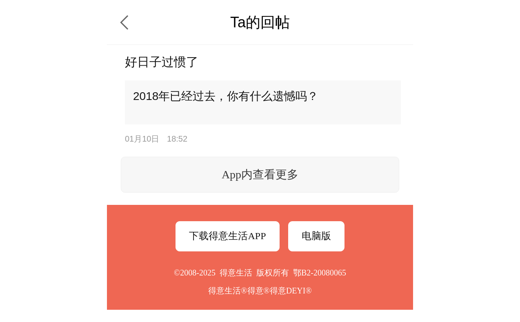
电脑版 (316, 236)
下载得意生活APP (227, 236)
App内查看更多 (260, 174)
